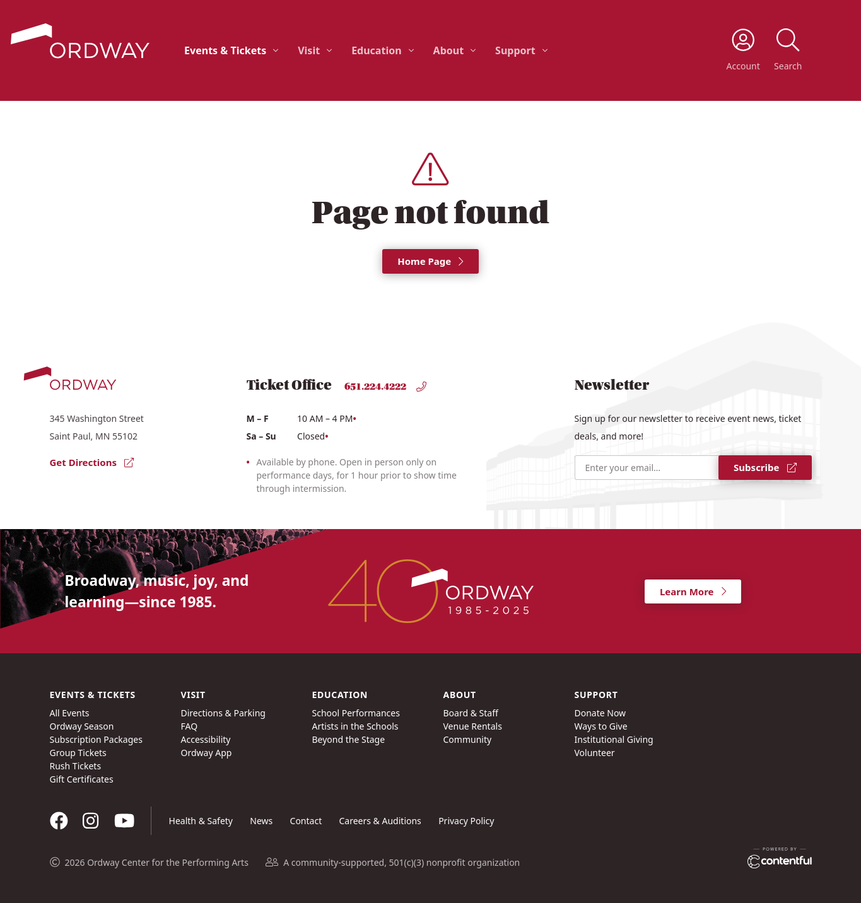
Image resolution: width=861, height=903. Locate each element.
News (261, 821)
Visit (309, 50)
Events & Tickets (225, 50)
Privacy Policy (466, 821)
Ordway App (206, 753)
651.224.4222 (385, 386)
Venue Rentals (472, 726)
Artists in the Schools (355, 726)
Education (376, 50)
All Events (70, 713)
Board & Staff (470, 713)
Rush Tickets (76, 766)
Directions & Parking (223, 713)
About (448, 50)
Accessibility (206, 739)
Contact (306, 821)
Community (467, 739)
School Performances (356, 713)
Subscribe (765, 467)
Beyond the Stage (348, 739)
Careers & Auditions (380, 821)
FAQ (189, 726)
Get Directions (92, 462)
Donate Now (600, 713)
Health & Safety (201, 821)
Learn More (693, 591)
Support (515, 50)
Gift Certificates (82, 779)
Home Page (430, 261)
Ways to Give (601, 726)
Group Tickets (78, 753)
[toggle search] (788, 50)
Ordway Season (82, 726)
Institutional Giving (614, 739)
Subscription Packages (96, 739)
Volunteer (595, 753)
